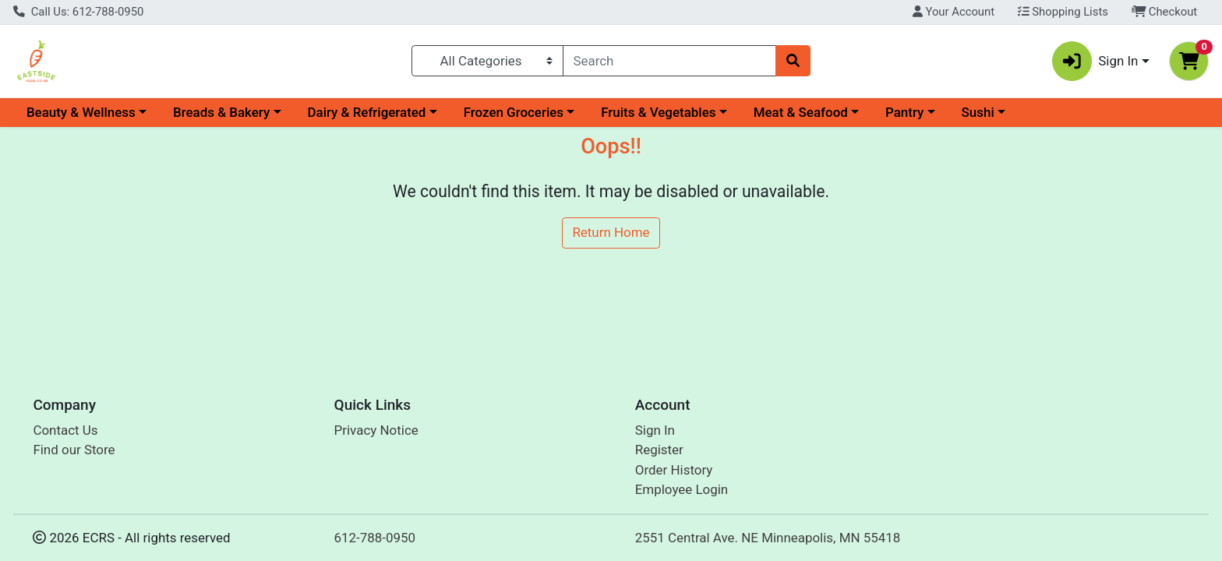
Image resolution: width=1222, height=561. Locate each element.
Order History (674, 470)
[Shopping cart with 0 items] (1189, 61)
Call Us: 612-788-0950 (78, 12)
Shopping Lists (1063, 12)
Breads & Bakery (221, 112)
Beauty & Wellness (81, 112)
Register (659, 449)
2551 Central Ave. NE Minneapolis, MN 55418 (768, 537)
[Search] (670, 60)
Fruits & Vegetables (658, 112)
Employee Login (681, 489)
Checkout (1165, 12)
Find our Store (74, 449)
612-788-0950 (375, 537)
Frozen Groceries (513, 112)
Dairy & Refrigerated (366, 112)
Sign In (655, 430)
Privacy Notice (376, 430)
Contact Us (65, 430)
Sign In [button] (1095, 61)
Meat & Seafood (801, 112)
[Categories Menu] (487, 60)
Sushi (978, 112)
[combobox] (670, 60)
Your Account (953, 12)
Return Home (610, 232)
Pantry (904, 112)
